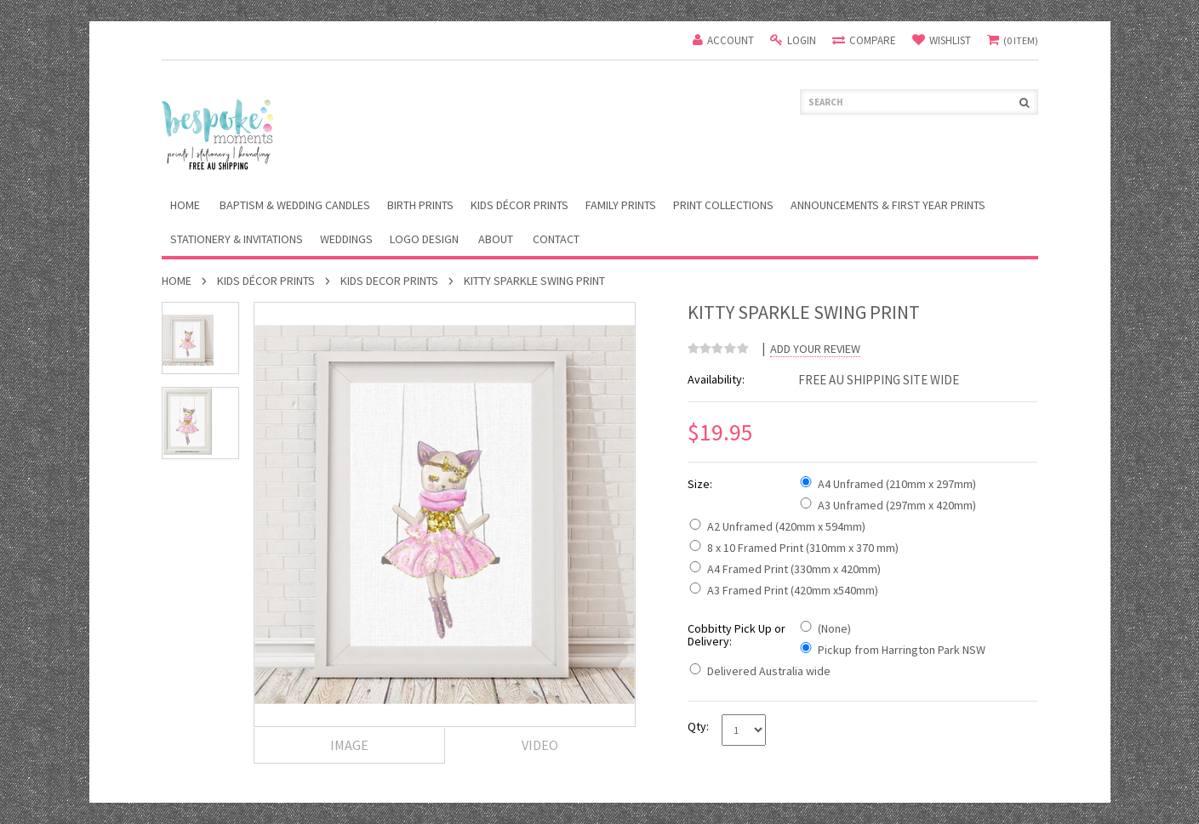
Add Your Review (815, 349)
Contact (556, 239)
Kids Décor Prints (519, 205)
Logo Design (424, 239)
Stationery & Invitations (236, 239)
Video (540, 744)
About (495, 239)
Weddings (346, 239)
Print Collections (723, 205)
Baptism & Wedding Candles (295, 205)
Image (349, 744)
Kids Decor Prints (389, 280)
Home (176, 280)
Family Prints (620, 205)
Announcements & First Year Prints (888, 205)
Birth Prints (420, 205)
